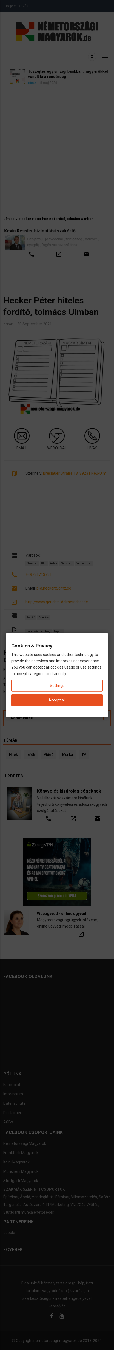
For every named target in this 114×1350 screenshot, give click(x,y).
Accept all (57, 700)
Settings (57, 685)
